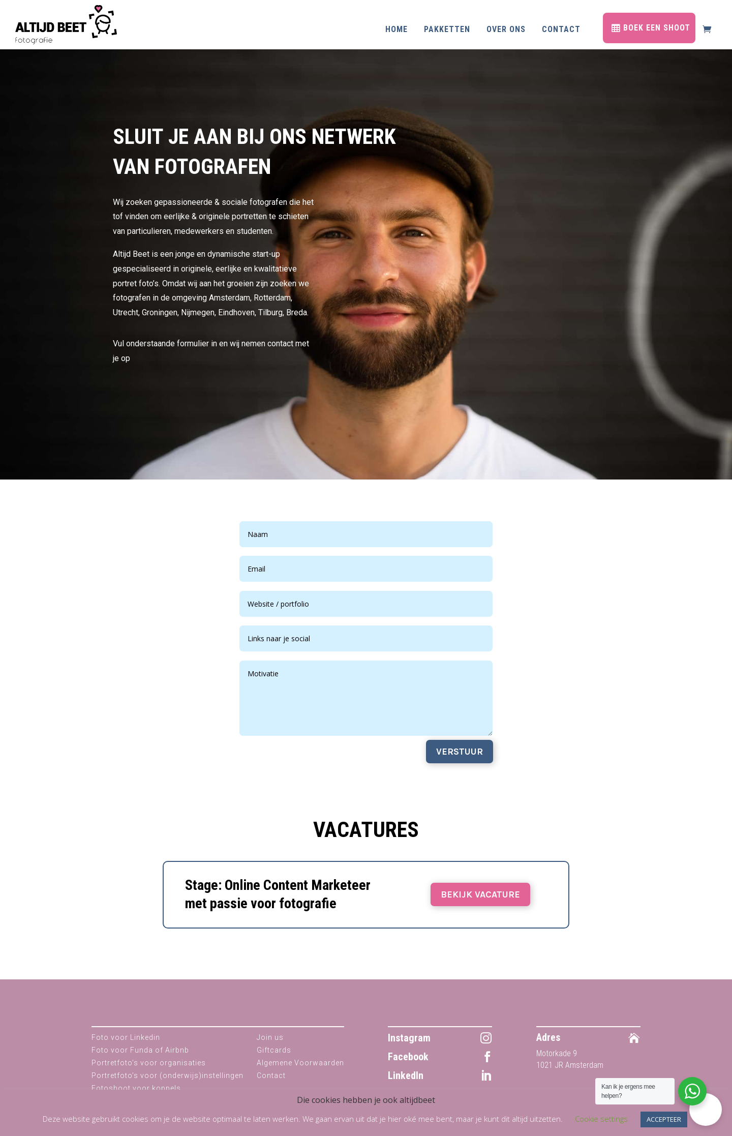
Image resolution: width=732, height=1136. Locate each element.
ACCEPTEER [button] (664, 1119)
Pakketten (447, 29)
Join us (270, 1037)
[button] (705, 1109)
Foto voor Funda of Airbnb (140, 1050)
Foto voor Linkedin (126, 1037)
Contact (561, 29)
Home (396, 29)
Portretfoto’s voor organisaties (149, 1063)
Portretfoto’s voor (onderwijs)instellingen (167, 1075)
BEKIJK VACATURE (480, 894)
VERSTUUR (459, 751)
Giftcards (274, 1050)
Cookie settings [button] (601, 1119)
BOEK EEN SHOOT (656, 28)
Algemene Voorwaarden (300, 1063)
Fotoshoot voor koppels (136, 1088)
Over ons (506, 29)
